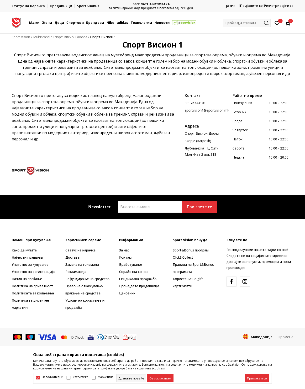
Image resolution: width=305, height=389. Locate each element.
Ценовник (127, 293)
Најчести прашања (27, 257)
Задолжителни (52, 377)
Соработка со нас (133, 271)
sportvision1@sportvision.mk (207, 110)
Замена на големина (82, 264)
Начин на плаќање (27, 279)
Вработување (130, 264)
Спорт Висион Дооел (70, 37)
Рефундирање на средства (87, 279)
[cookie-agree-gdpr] (160, 378)
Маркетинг (105, 377)
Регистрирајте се (278, 5)
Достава (72, 257)
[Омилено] (277, 22)
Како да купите (24, 250)
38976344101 (195, 103)
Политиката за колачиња (33, 293)
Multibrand (41, 37)
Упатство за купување (30, 264)
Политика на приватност (32, 286)
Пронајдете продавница (139, 286)
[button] (247, 23)
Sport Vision (21, 37)
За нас (124, 250)
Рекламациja (75, 271)
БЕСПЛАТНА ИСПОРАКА (152, 4)
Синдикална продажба (138, 279)
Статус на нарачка (80, 250)
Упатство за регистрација (33, 271)
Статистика (80, 377)
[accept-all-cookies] (257, 378)
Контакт (126, 257)
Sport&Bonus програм (191, 250)
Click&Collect (183, 257)
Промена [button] (285, 336)
